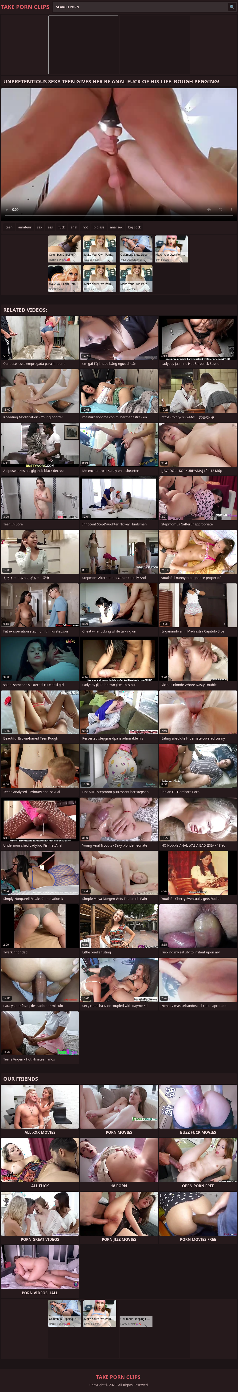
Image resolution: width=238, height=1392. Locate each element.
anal (73, 227)
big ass (99, 227)
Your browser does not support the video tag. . (119, 154)
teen (9, 227)
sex (39, 227)
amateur (24, 227)
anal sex (116, 227)
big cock (134, 227)
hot (85, 227)
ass (50, 227)
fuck (62, 227)
